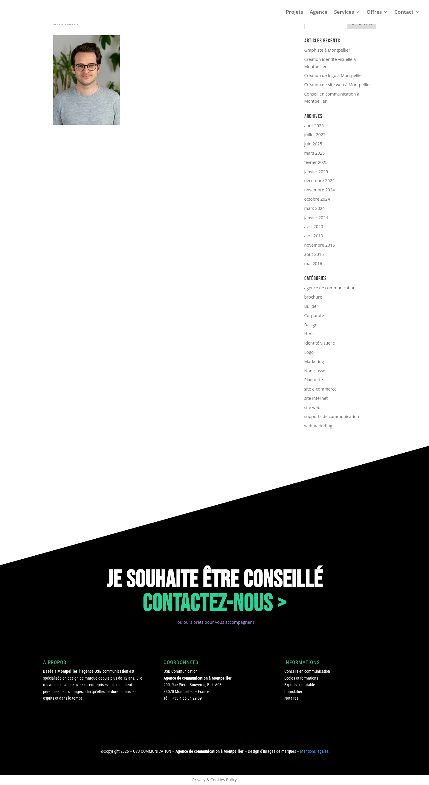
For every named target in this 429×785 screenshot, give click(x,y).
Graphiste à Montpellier (327, 50)
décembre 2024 (319, 180)
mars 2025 (314, 153)
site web (312, 407)
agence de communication (330, 288)
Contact (403, 12)
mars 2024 (314, 208)
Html (309, 334)
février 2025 (316, 162)
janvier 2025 (316, 171)
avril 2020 (313, 226)
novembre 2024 (319, 190)
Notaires (291, 698)
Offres (374, 12)
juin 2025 (313, 144)
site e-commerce (320, 389)
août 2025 (314, 125)
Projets (294, 12)
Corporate (314, 315)
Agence (319, 12)
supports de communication (331, 416)
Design (310, 325)
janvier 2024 (316, 217)
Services (344, 12)
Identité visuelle (319, 343)
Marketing (314, 361)
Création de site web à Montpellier (337, 84)
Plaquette (313, 379)
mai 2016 (313, 263)
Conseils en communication (307, 671)
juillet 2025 (315, 134)
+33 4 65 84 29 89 (187, 698)
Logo (309, 352)
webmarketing (318, 425)
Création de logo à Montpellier (334, 75)
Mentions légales (314, 751)
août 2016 (314, 254)
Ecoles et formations (301, 678)
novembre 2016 (319, 245)
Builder (311, 306)
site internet (316, 398)
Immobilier (293, 691)
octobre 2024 (317, 199)
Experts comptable (299, 684)
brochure (313, 297)
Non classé (314, 371)
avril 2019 (313, 236)
